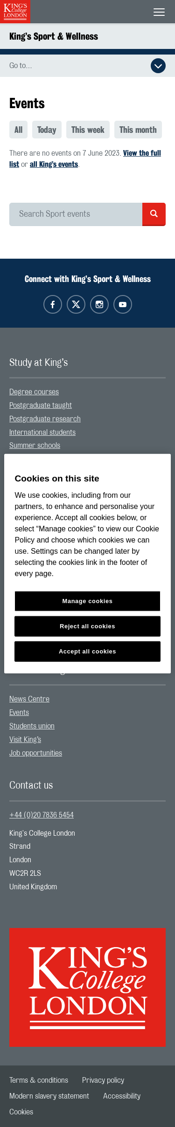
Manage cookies (88, 601)
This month (138, 130)
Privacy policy (103, 1080)
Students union (32, 726)
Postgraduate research (45, 419)
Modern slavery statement (49, 1096)
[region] (87, 563)
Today (46, 130)
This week (88, 130)
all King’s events (54, 164)
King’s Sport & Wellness (53, 36)
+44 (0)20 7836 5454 (41, 815)
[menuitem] (20, 129)
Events (19, 712)
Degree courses (34, 392)
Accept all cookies (87, 650)
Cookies (21, 1112)
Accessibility (121, 1096)
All (18, 130)
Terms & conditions (38, 1080)
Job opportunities (35, 753)
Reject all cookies (87, 625)
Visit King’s (25, 739)
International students (42, 432)
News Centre (29, 699)
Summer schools (34, 445)
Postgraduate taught (40, 405)
